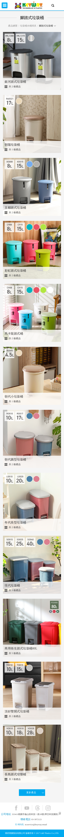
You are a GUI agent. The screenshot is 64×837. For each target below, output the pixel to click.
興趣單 (59, 5)
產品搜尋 (53, 5)
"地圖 (59, 814)
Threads (37, 808)
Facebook (16, 808)
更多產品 (31, 792)
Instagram (48, 808)
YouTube (27, 808)
